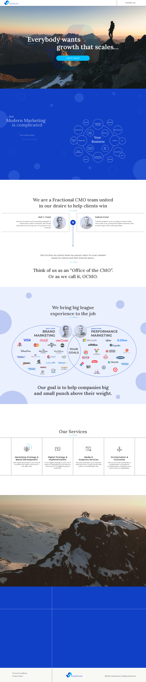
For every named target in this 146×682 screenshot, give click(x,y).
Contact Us (130, 3)
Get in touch (73, 59)
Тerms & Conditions (19, 673)
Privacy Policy (17, 676)
